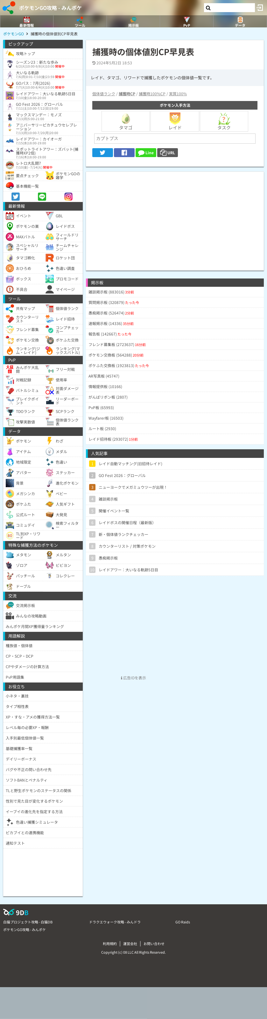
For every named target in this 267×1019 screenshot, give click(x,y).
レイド (175, 121)
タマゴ (125, 121)
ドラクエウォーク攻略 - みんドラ (115, 921)
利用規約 (110, 943)
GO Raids (182, 921)
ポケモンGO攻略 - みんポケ (50, 7)
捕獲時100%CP (152, 93)
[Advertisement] (175, 216)
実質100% (178, 93)
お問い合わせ (154, 943)
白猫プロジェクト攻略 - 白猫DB (28, 921)
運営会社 (130, 943)
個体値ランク (103, 93)
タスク (224, 121)
